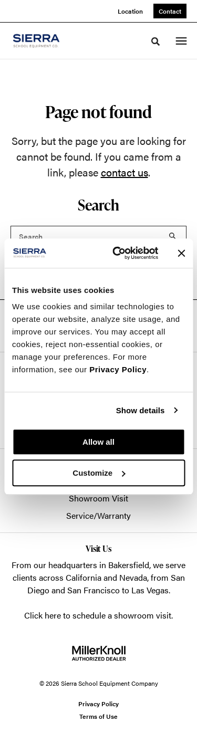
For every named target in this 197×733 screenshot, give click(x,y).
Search (173, 236)
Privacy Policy (118, 369)
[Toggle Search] (155, 41)
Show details (140, 410)
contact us (124, 172)
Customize (98, 472)
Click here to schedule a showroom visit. (98, 615)
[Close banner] (181, 253)
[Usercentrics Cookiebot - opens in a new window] (117, 253)
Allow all (98, 441)
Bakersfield (128, 565)
